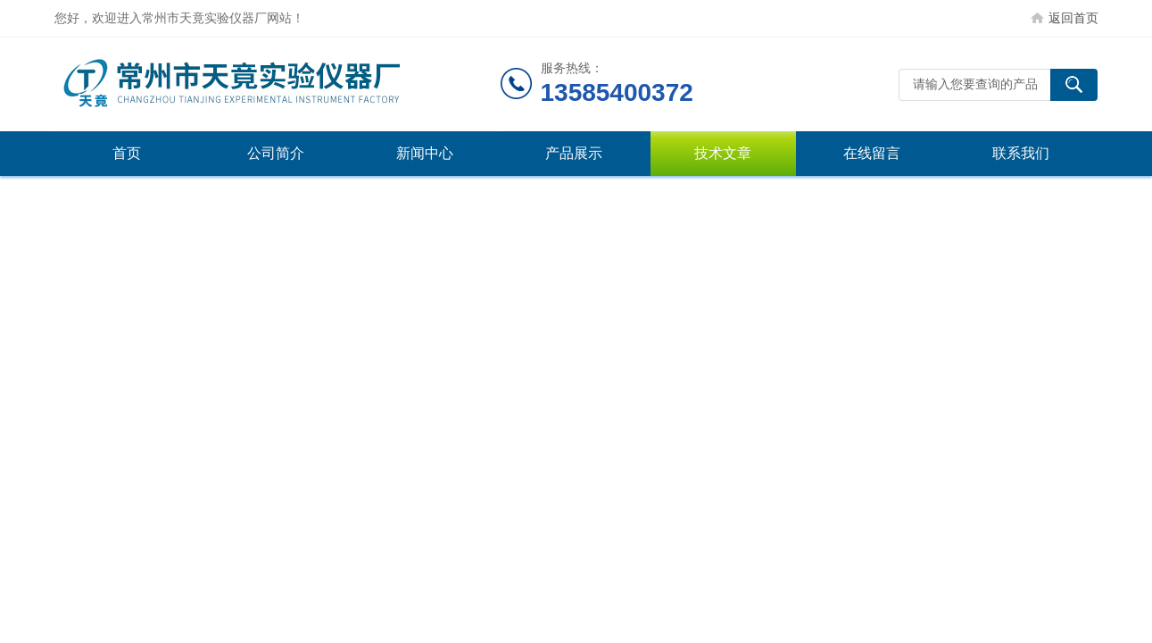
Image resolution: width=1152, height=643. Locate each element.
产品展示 (573, 153)
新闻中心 (424, 153)
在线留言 (871, 153)
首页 (126, 153)
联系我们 (1020, 153)
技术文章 (722, 153)
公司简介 (275, 153)
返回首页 (1073, 18)
